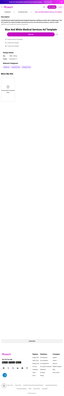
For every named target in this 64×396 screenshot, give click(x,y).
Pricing (42, 375)
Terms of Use (10, 385)
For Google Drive (44, 363)
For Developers (44, 360)
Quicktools (43, 369)
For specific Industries (46, 366)
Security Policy (36, 388)
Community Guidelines (21, 388)
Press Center (56, 372)
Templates (35, 369)
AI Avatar (42, 372)
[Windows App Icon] (18, 363)
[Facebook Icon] (3, 368)
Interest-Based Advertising (51, 385)
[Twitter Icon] (8, 368)
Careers (55, 360)
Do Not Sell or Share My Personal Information (33, 385)
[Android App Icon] (11, 363)
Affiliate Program (57, 366)
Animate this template (13, 42)
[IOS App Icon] (5, 363)
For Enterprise (44, 357)
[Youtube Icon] (22, 368)
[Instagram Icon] (13, 368)
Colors (34, 372)
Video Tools (35, 360)
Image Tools (35, 357)
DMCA (30, 388)
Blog (54, 369)
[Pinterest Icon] (27, 368)
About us (55, 363)
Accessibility (45, 388)
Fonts (33, 375)
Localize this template (13, 46)
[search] (44, 7)
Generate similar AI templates (15, 39)
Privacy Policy (18, 385)
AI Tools (34, 366)
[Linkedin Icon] (17, 368)
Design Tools (35, 363)
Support (55, 357)
